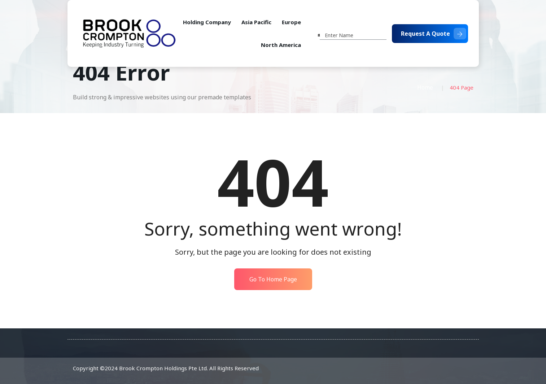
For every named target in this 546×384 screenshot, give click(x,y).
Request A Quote (433, 33)
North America (281, 44)
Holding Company (207, 22)
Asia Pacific (256, 22)
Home (425, 87)
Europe (291, 22)
